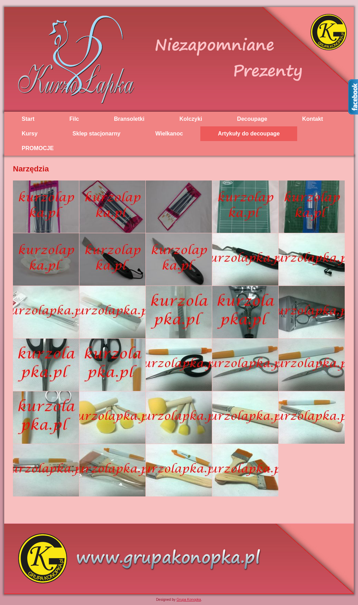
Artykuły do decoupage (249, 134)
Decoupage (252, 119)
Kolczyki (190, 119)
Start (28, 119)
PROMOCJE (38, 148)
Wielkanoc (169, 134)
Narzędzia (31, 168)
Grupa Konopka (189, 600)
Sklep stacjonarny (96, 134)
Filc (74, 119)
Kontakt (312, 119)
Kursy (29, 134)
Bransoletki (129, 119)
